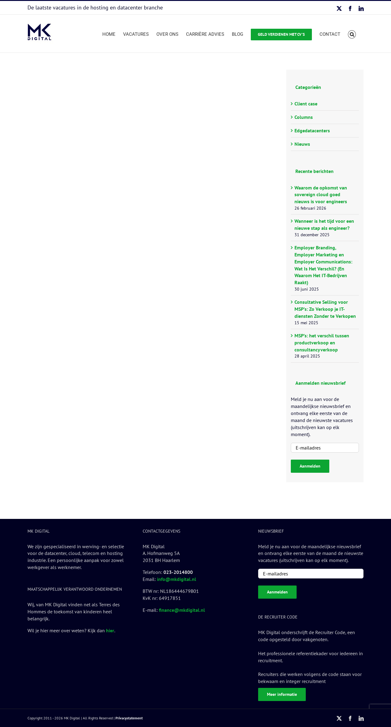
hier (110, 630)
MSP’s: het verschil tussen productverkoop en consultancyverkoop (321, 342)
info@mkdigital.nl (176, 579)
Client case (305, 104)
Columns (303, 117)
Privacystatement (129, 718)
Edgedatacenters (312, 130)
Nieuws (302, 144)
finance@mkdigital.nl (182, 610)
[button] (352, 33)
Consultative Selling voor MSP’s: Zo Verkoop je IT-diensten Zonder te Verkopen (325, 309)
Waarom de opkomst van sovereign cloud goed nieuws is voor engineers (320, 195)
